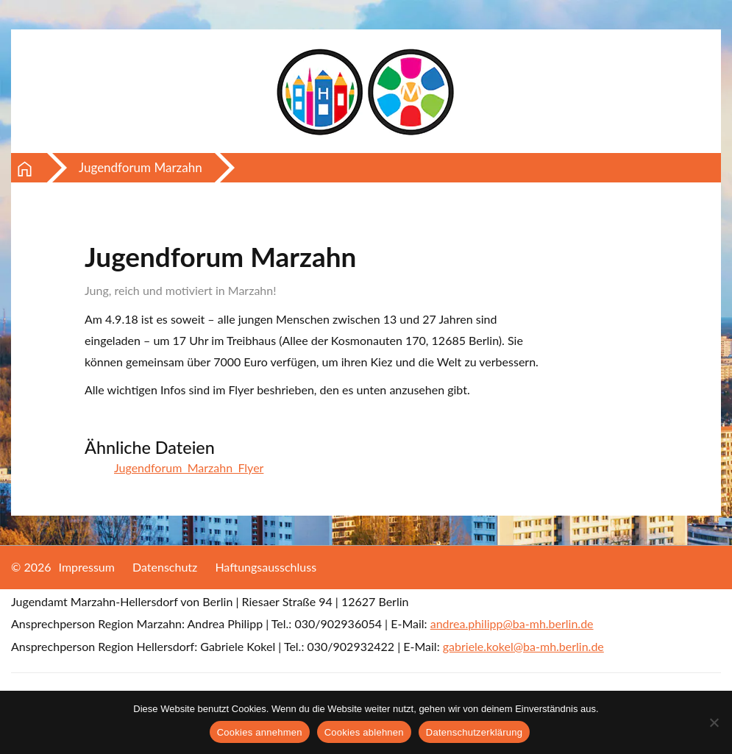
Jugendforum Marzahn (140, 167)
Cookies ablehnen (364, 732)
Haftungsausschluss (265, 567)
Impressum (87, 567)
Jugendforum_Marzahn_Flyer (188, 467)
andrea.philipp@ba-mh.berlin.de (512, 623)
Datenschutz (164, 567)
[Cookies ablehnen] (713, 722)
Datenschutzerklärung (474, 732)
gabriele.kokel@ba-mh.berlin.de (523, 646)
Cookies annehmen (259, 732)
